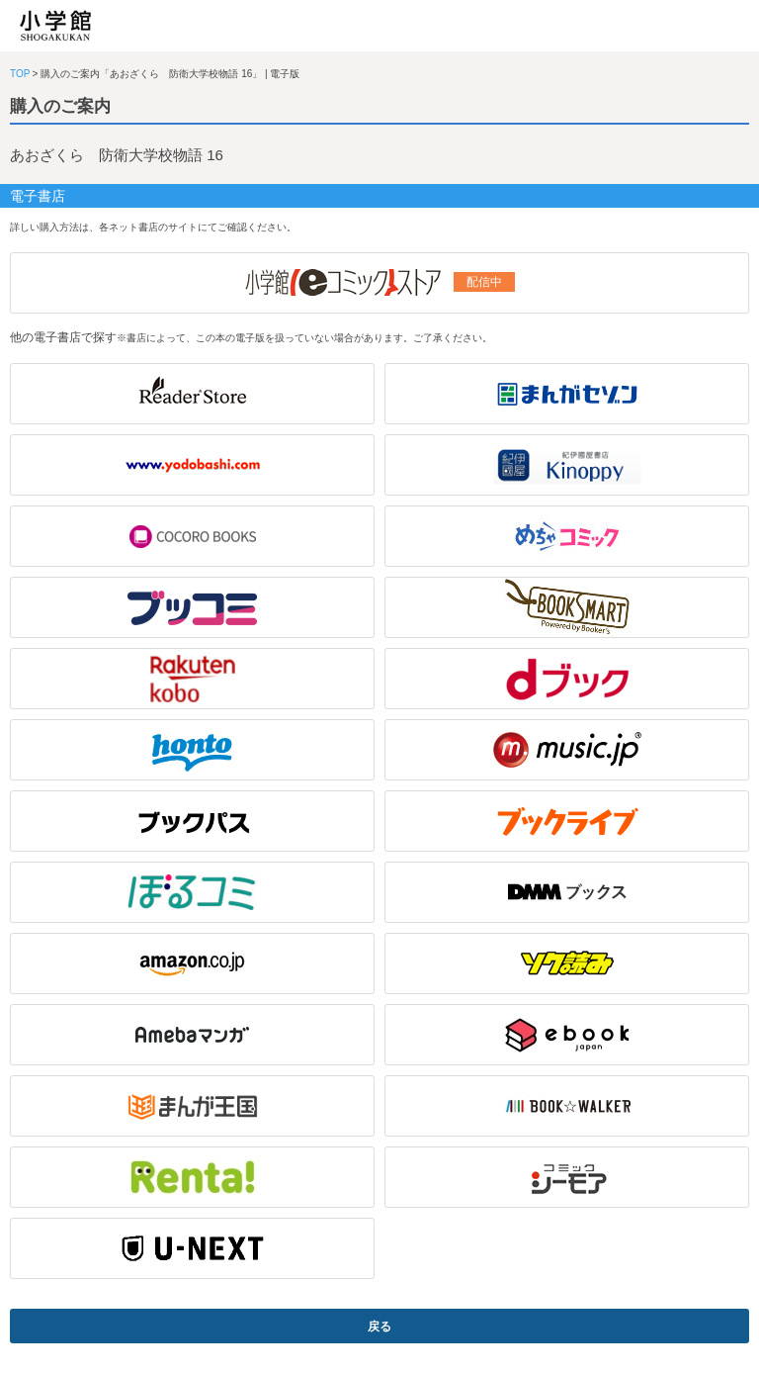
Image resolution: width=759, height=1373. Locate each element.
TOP (20, 73)
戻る (379, 1326)
